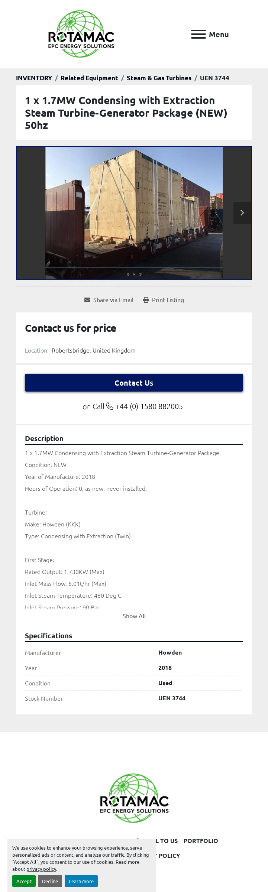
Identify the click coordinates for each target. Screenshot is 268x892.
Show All (134, 615)
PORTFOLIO (201, 840)
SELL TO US (161, 840)
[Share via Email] (109, 299)
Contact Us (134, 382)
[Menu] (198, 34)
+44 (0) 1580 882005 (149, 406)
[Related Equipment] (89, 78)
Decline (50, 881)
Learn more (81, 881)
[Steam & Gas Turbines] (159, 78)
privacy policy (41, 869)
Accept (24, 881)
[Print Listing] (163, 299)
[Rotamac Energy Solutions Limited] (134, 797)
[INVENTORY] (34, 78)
